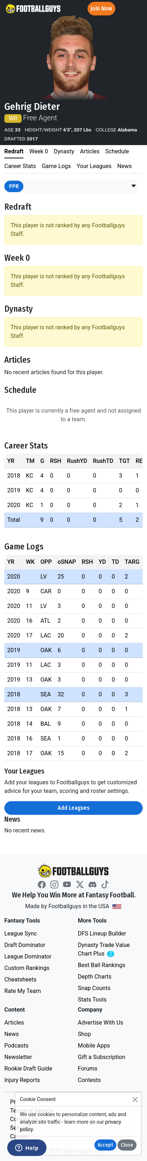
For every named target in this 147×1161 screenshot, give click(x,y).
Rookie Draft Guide (28, 1068)
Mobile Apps (94, 1045)
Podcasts (16, 1045)
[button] (133, 186)
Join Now (101, 8)
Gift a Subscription (101, 1057)
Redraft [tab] (13, 151)
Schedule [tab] (117, 151)
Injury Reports (22, 1080)
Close (127, 1145)
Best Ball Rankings (101, 965)
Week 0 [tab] (38, 151)
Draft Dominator (24, 945)
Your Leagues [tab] (94, 166)
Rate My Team (22, 991)
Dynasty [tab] (64, 151)
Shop (84, 1034)
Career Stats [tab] (20, 166)
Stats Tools (92, 999)
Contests (89, 1080)
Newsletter (18, 1057)
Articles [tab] (89, 151)
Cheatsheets (20, 979)
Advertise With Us (100, 1022)
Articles (14, 1022)
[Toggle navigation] (135, 9)
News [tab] (124, 166)
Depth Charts (94, 976)
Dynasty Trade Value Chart (105, 950)
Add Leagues (74, 807)
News (11, 1034)
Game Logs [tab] (56, 166)
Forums (87, 1068)
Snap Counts (94, 988)
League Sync (20, 933)
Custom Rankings (26, 968)
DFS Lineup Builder (102, 933)
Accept (105, 1145)
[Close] (135, 1099)
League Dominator (28, 956)
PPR (14, 186)
